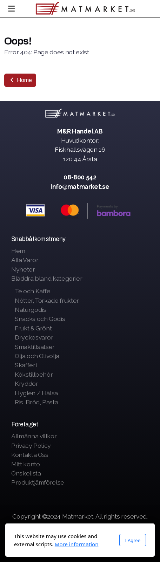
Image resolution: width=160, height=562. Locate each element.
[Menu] (11, 9)
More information (77, 544)
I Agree (132, 540)
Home (20, 80)
